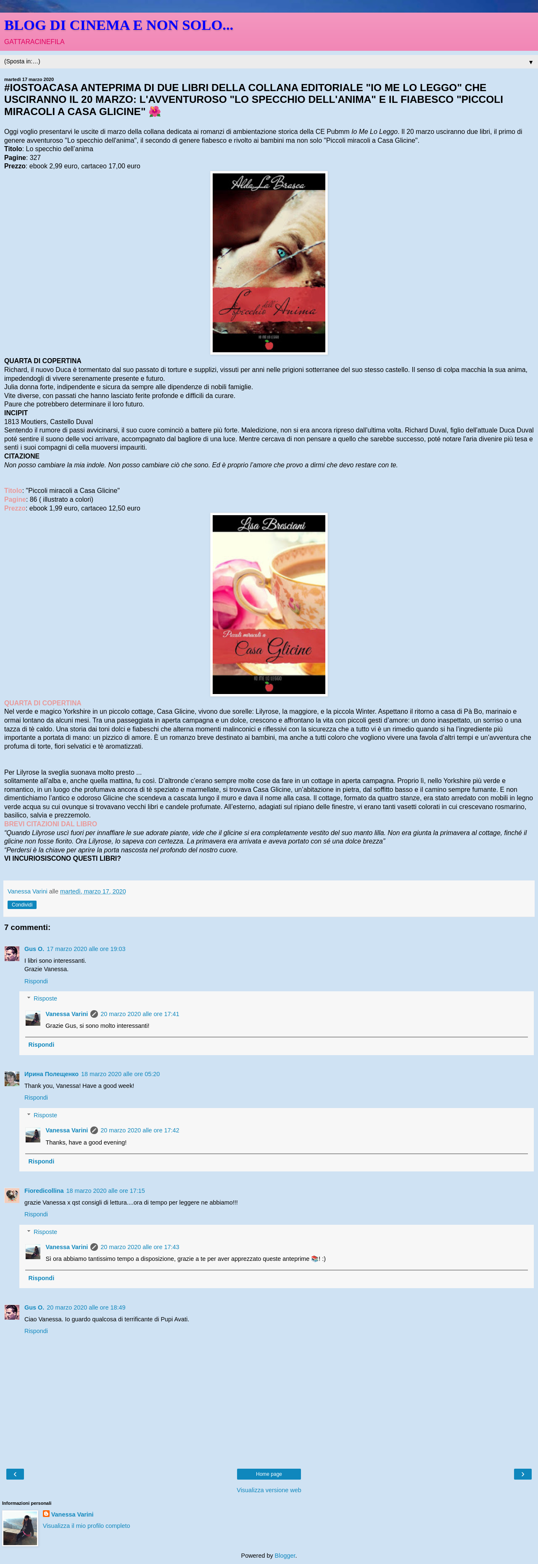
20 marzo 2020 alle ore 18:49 (86, 1307)
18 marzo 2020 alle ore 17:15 (105, 1190)
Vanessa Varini (66, 1014)
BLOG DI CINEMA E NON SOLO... (118, 25)
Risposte (45, 998)
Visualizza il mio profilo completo (86, 1525)
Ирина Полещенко (51, 1074)
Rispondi (36, 981)
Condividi (22, 905)
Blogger (285, 1555)
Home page (269, 1474)
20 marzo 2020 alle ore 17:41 (139, 1014)
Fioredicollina (44, 1190)
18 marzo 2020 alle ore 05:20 (120, 1074)
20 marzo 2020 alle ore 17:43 (139, 1247)
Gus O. (34, 949)
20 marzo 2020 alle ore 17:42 (139, 1130)
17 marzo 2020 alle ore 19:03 (86, 949)
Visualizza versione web (269, 1490)
